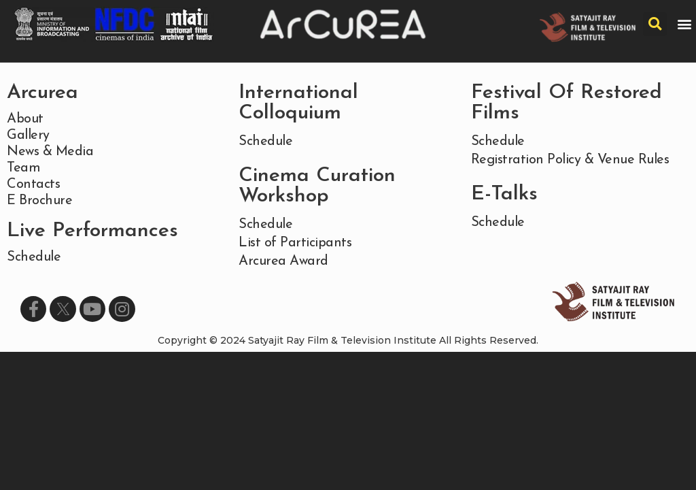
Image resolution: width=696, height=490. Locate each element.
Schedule (33, 257)
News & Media (50, 152)
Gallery (28, 135)
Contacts (33, 184)
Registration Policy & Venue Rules (570, 160)
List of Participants (295, 243)
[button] (685, 24)
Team (23, 168)
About (25, 119)
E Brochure (39, 201)
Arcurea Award (283, 261)
